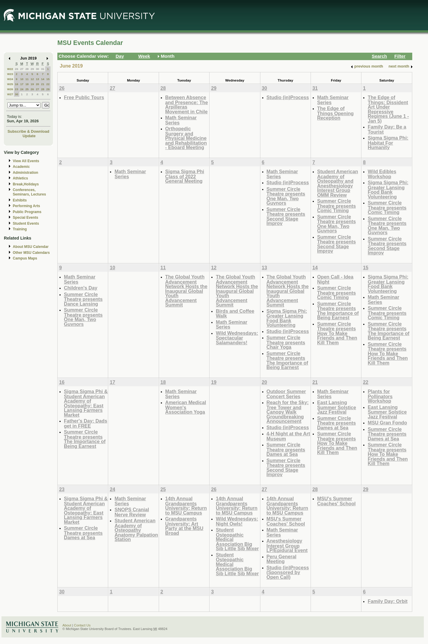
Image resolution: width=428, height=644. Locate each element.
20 (37, 84)
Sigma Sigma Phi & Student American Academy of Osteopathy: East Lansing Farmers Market (86, 403)
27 (21, 69)
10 (21, 79)
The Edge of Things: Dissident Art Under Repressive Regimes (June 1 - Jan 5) (388, 109)
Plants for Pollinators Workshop (380, 396)
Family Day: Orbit (387, 601)
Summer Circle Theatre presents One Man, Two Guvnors (286, 196)
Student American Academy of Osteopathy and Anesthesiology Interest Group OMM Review (337, 183)
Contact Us (82, 625)
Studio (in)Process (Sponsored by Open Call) (288, 572)
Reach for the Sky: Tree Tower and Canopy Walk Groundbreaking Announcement (288, 412)
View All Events (26, 161)
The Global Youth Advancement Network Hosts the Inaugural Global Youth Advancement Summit (186, 290)
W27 (10, 94)
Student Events (26, 223)
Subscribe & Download (28, 131)
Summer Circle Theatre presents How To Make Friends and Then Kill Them (337, 333)
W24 (10, 79)
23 (16, 89)
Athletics (20, 178)
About (66, 625)
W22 (10, 69)
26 (16, 69)
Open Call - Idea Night (335, 279)
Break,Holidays (26, 184)
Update (29, 136)
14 (42, 79)
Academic (21, 167)
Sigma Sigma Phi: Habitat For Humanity (388, 142)
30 (37, 69)
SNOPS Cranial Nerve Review (131, 512)
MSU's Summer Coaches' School (286, 521)
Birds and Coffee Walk (235, 313)
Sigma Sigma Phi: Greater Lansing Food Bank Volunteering (388, 189)
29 (32, 69)
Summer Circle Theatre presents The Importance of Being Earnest (287, 360)
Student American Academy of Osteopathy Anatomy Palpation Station (136, 530)
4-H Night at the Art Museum (288, 436)
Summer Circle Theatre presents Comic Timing (336, 205)
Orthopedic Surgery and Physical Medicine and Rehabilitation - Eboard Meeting (186, 138)
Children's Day (80, 287)
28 (27, 69)
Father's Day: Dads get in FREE (85, 423)
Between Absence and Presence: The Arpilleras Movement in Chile (186, 104)
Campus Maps (25, 258)
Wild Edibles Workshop (382, 174)
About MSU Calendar (30, 247)
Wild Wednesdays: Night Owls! (237, 521)
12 (32, 79)
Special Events (25, 217)
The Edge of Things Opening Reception (335, 113)
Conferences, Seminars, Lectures (29, 192)
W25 (10, 84)
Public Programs (27, 212)
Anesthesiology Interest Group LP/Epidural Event (287, 545)
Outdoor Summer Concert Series (286, 394)
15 (48, 79)
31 (42, 69)
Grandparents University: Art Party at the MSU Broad (184, 526)
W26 (10, 89)
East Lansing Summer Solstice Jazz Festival (336, 407)
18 (27, 84)
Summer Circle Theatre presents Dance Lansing (83, 299)
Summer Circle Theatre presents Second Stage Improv (286, 216)
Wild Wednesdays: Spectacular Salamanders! (237, 337)
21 (42, 84)
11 (27, 79)
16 (16, 84)
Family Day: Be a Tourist (387, 129)
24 (21, 89)
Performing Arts (26, 206)
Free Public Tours (84, 97)
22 (48, 84)
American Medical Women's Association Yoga (185, 407)
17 (21, 84)
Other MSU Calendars (31, 253)
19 (32, 84)
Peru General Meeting (282, 559)
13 (37, 79)
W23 (10, 74)
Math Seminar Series (181, 120)
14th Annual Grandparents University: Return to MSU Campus (186, 505)
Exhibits (20, 200)
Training (20, 229)
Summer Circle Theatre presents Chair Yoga (286, 342)
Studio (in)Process (288, 97)
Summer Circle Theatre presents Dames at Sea (286, 449)
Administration (25, 173)
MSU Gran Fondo (387, 422)
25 (27, 89)
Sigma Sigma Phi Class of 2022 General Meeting (184, 176)
